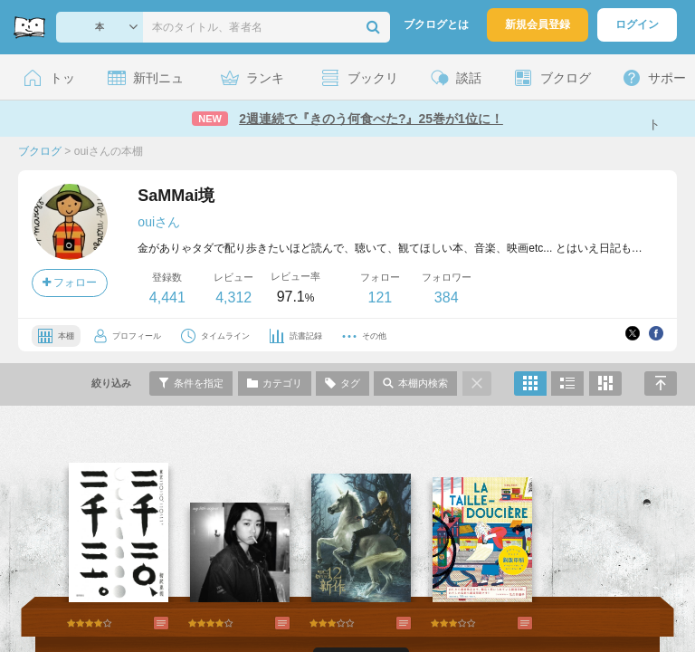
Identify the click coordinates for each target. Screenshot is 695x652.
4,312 (233, 297)
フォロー (70, 282)
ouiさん (159, 222)
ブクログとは (436, 24)
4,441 (167, 297)
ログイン (637, 24)
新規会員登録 (537, 24)
